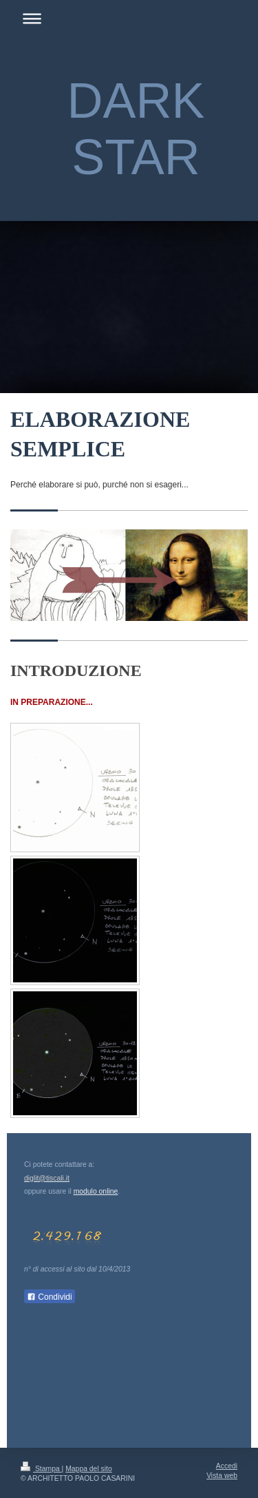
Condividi (49, 1297)
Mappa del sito (88, 1469)
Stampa (41, 1469)
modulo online (96, 1191)
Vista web (221, 1475)
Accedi (226, 1466)
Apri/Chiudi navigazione (129, 18)
